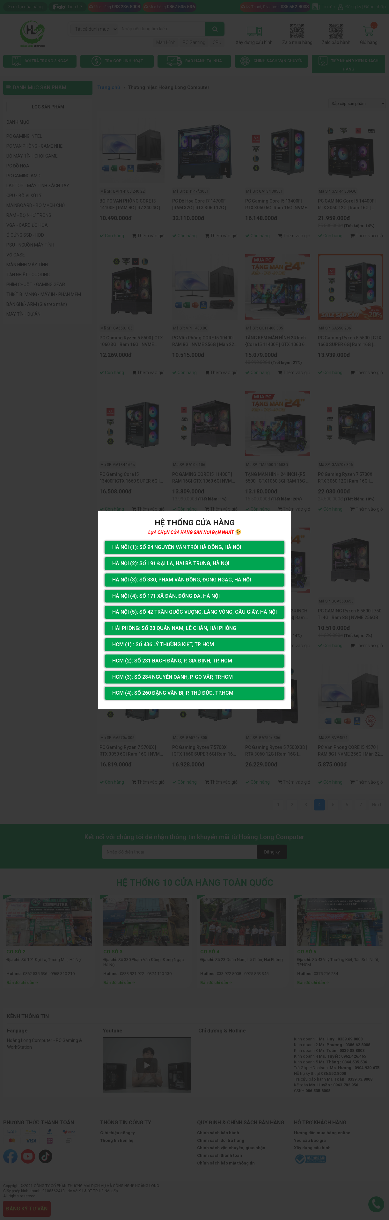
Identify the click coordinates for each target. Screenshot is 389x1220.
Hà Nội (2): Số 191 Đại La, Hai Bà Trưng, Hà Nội (170, 563)
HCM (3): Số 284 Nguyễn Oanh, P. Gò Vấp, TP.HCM (172, 677)
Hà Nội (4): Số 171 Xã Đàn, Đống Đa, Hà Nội (166, 596)
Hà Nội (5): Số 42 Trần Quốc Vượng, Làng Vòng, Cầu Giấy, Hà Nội (194, 612)
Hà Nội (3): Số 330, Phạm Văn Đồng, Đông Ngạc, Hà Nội (181, 580)
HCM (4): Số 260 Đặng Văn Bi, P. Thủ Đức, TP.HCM (172, 693)
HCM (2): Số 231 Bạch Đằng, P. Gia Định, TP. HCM (172, 661)
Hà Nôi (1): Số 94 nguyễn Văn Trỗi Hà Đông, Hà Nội (176, 547)
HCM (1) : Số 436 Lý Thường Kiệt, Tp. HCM (163, 644)
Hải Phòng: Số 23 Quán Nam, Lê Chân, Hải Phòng (174, 628)
